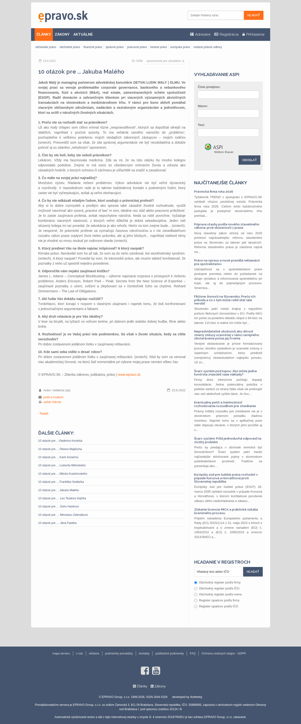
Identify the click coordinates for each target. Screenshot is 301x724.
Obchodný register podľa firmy (217, 582)
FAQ (193, 653)
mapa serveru (61, 653)
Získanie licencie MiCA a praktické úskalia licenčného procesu (226, 511)
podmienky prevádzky (119, 653)
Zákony (160, 686)
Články (142, 686)
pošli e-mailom (53, 397)
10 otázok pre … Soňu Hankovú (58, 506)
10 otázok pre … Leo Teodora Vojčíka (62, 498)
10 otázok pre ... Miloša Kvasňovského (62, 473)
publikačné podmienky (169, 653)
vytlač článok (52, 402)
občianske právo (45, 47)
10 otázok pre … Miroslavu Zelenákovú (63, 515)
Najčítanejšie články (220, 182)
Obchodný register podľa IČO (216, 588)
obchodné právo (70, 47)
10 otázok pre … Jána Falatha (57, 523)
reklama (94, 653)
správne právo (115, 47)
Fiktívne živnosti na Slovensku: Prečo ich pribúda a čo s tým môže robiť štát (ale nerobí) (225, 300)
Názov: (203, 106)
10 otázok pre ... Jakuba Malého (58, 490)
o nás (79, 653)
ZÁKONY (62, 34)
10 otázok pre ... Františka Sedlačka (61, 482)
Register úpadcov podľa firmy (216, 600)
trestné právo (158, 47)
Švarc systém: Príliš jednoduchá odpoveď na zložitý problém (227, 440)
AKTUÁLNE (83, 34)
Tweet (43, 413)
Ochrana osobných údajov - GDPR (224, 653)
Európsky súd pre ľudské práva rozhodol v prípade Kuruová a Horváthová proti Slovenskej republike (226, 478)
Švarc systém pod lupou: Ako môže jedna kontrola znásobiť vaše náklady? (225, 372)
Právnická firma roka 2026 (213, 191)
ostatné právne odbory (207, 47)
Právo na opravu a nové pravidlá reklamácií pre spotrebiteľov (227, 262)
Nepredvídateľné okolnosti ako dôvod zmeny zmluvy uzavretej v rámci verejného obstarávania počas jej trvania (226, 335)
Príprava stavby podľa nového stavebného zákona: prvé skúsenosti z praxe (226, 226)
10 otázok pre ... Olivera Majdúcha (60, 449)
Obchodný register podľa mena (218, 594)
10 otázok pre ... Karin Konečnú (58, 457)
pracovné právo (137, 47)
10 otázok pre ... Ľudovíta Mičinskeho (62, 465)
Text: (201, 125)
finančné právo (92, 47)
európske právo (180, 47)
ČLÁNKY (44, 34)
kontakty (144, 653)
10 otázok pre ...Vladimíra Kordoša (60, 440)
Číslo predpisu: (209, 87)
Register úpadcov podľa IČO (216, 606)
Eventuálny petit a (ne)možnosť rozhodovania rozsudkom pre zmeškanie (225, 404)
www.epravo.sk (129, 374)
